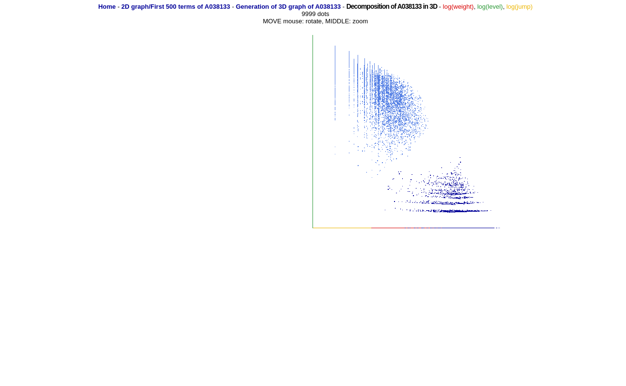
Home (106, 6)
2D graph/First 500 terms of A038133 (175, 6)
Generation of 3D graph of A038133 (288, 6)
